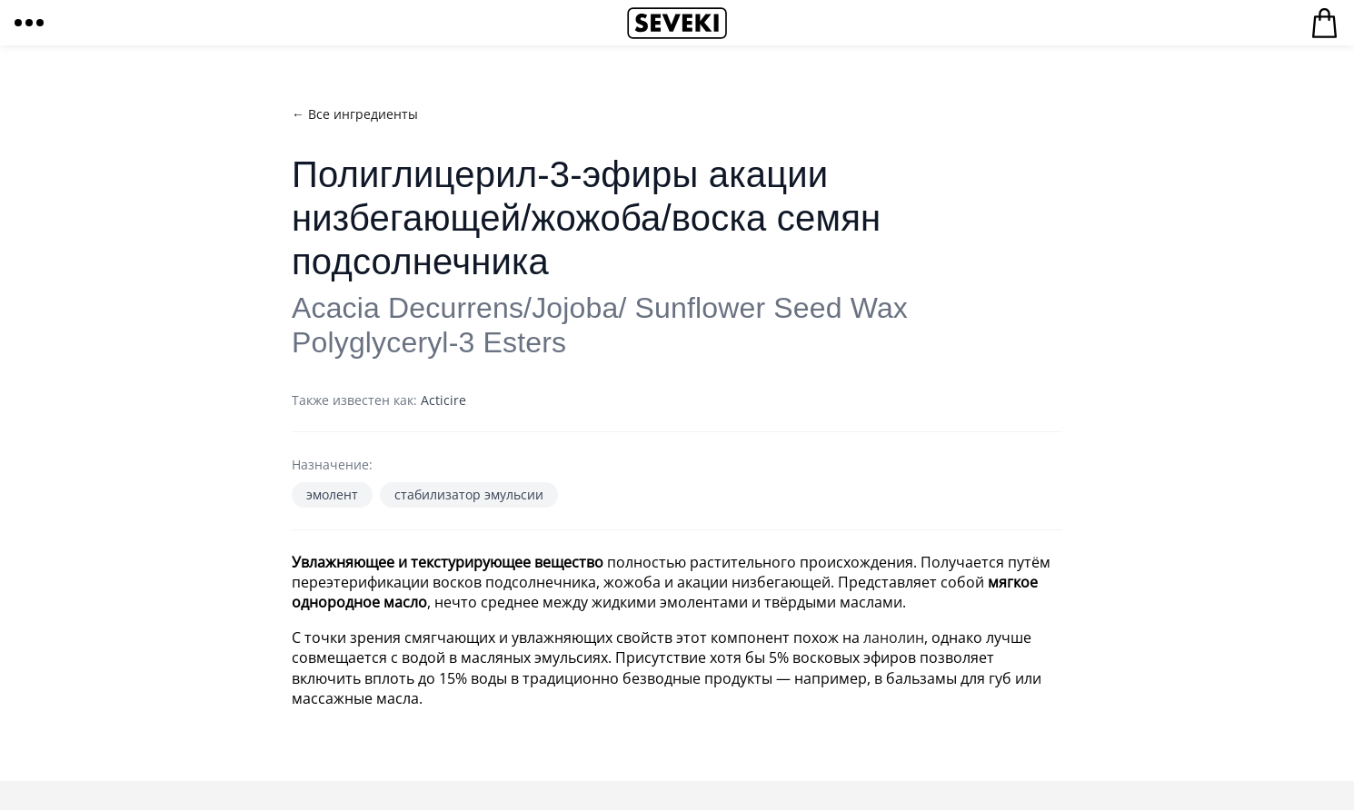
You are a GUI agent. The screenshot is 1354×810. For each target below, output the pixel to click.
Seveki (677, 22)
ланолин (893, 637)
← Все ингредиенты (355, 114)
